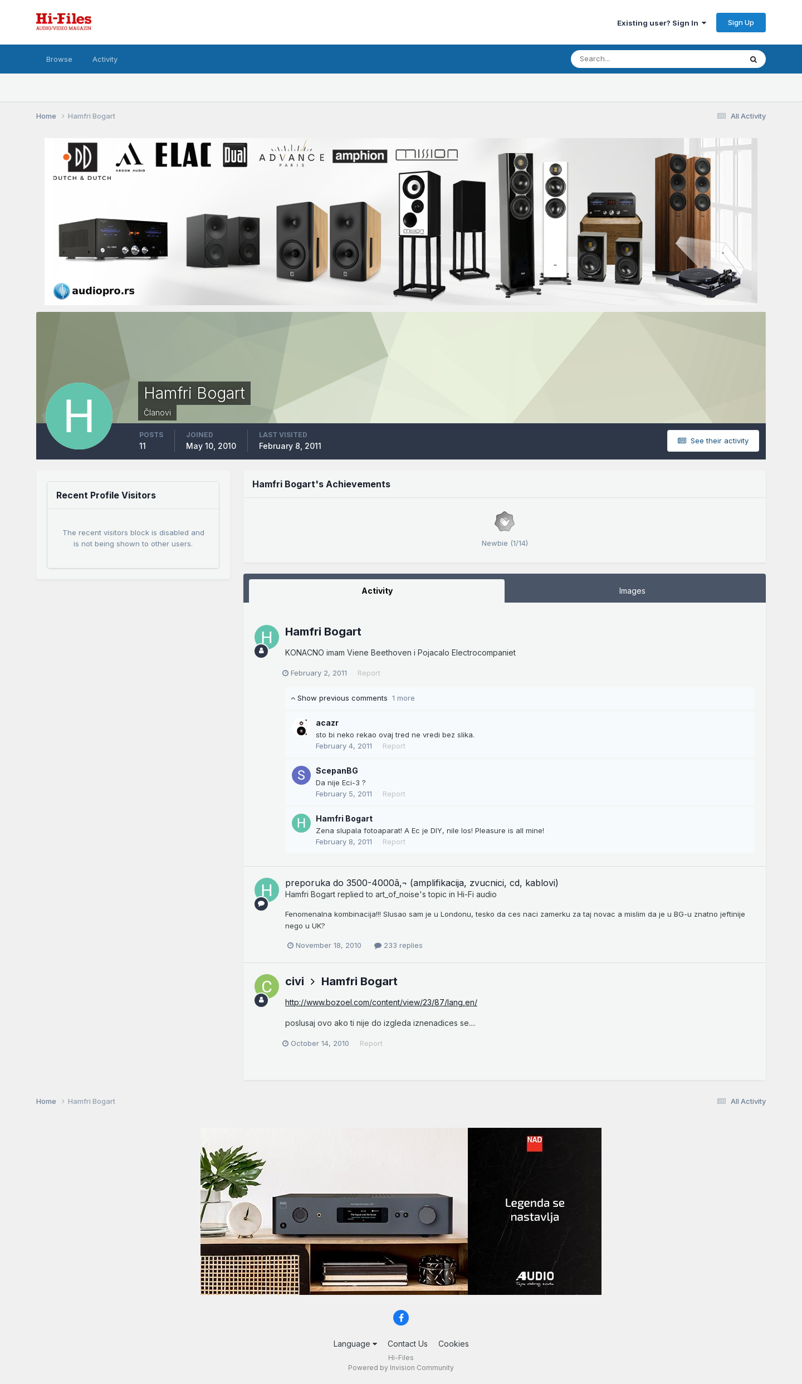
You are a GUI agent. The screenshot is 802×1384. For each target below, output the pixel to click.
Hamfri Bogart (323, 631)
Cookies (453, 1343)
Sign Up (741, 22)
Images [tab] (632, 590)
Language (355, 1343)
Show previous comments (353, 697)
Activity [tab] (377, 590)
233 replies (398, 945)
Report (371, 672)
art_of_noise (397, 894)
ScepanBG (337, 770)
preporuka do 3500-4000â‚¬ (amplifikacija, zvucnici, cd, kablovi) (422, 882)
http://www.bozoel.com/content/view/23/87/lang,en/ (381, 1002)
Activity (105, 59)
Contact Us (408, 1343)
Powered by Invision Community (401, 1367)
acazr (327, 722)
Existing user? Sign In (661, 22)
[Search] (620, 59)
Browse (59, 59)
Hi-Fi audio (477, 894)
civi (294, 981)
